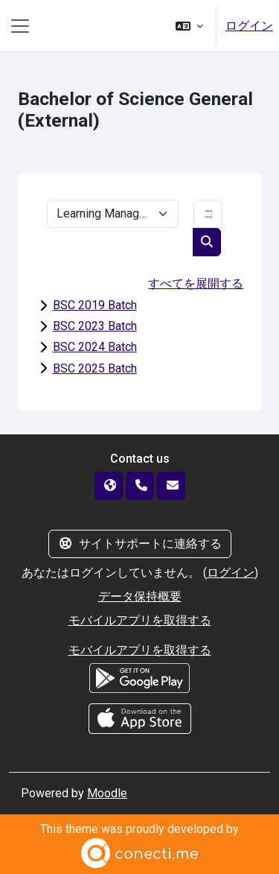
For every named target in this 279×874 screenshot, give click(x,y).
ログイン (249, 26)
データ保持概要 (140, 596)
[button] (189, 25)
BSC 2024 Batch (95, 347)
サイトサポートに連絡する (140, 543)
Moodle (107, 793)
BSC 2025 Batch (95, 368)
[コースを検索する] (207, 214)
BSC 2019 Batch (95, 305)
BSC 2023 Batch (95, 326)
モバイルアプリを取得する (139, 620)
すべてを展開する (195, 283)
